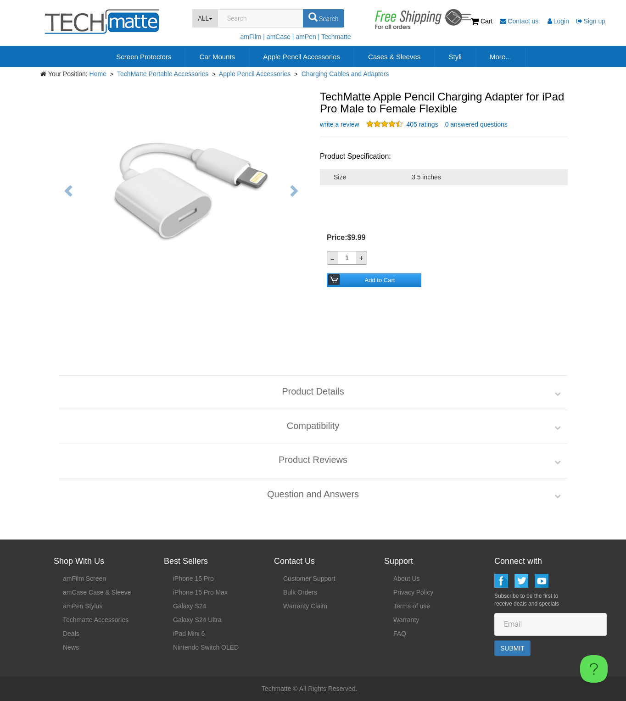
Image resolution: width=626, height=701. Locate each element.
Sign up (590, 21)
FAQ (399, 633)
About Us (406, 578)
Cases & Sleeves (394, 57)
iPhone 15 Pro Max (200, 592)
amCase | (280, 36)
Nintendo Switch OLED (206, 647)
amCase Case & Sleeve (97, 592)
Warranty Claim (305, 606)
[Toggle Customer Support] (594, 669)
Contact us (520, 21)
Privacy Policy (413, 592)
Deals (71, 633)
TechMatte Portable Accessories (162, 74)
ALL (205, 18)
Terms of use (411, 606)
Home (97, 74)
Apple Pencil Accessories (301, 57)
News (71, 647)
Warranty (406, 619)
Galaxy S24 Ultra (197, 619)
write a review (339, 124)
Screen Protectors (143, 57)
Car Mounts (217, 57)
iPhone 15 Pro (193, 578)
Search (323, 17)
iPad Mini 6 (189, 633)
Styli (454, 57)
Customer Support (309, 578)
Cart (482, 21)
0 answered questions (476, 124)
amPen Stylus (82, 606)
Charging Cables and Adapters (345, 74)
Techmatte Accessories (96, 619)
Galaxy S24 (189, 606)
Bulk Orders (300, 592)
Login (558, 21)
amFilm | (252, 36)
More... (500, 57)
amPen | (307, 36)
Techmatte (336, 36)
